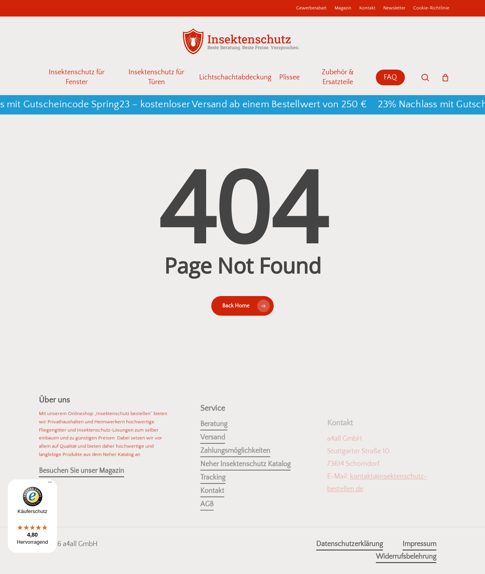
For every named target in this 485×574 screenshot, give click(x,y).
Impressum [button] (419, 544)
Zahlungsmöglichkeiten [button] (235, 474)
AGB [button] (207, 528)
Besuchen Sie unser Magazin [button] (81, 485)
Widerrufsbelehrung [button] (406, 557)
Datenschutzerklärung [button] (349, 544)
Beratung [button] (213, 448)
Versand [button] (212, 461)
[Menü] (50, 485)
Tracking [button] (212, 501)
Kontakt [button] (212, 515)
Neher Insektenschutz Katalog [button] (245, 488)
